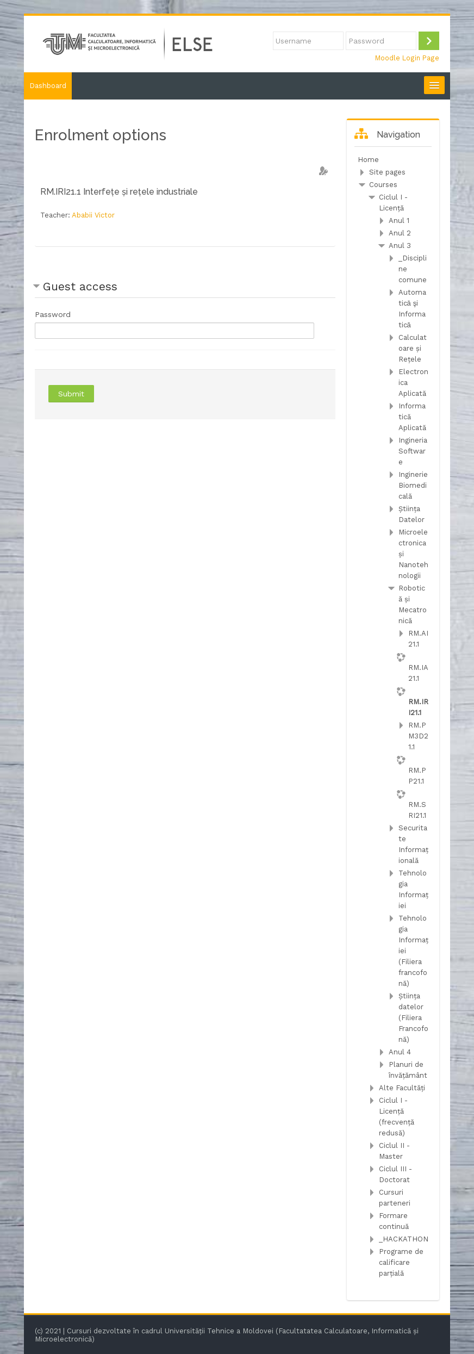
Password (53, 314)
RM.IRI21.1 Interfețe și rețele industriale (119, 192)
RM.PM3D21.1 (418, 736)
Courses (383, 185)
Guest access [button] (80, 286)
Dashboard (47, 86)
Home (368, 160)
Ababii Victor (93, 215)
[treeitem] (393, 159)
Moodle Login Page (407, 58)
